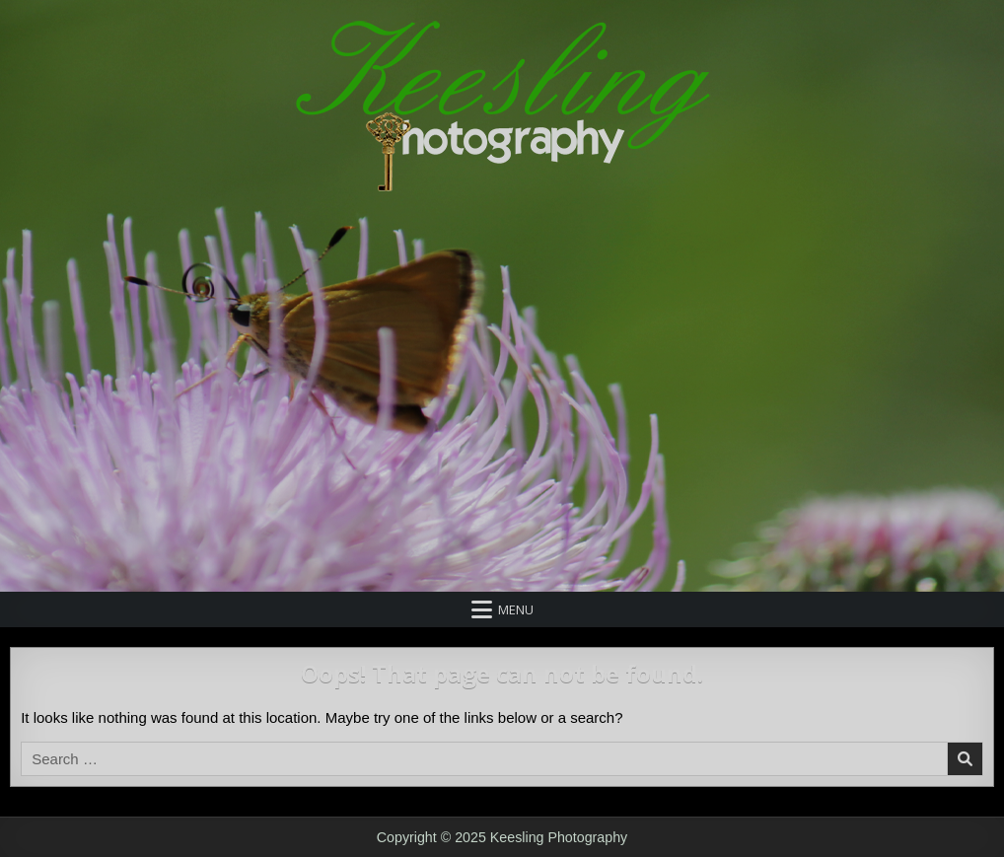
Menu (516, 609)
